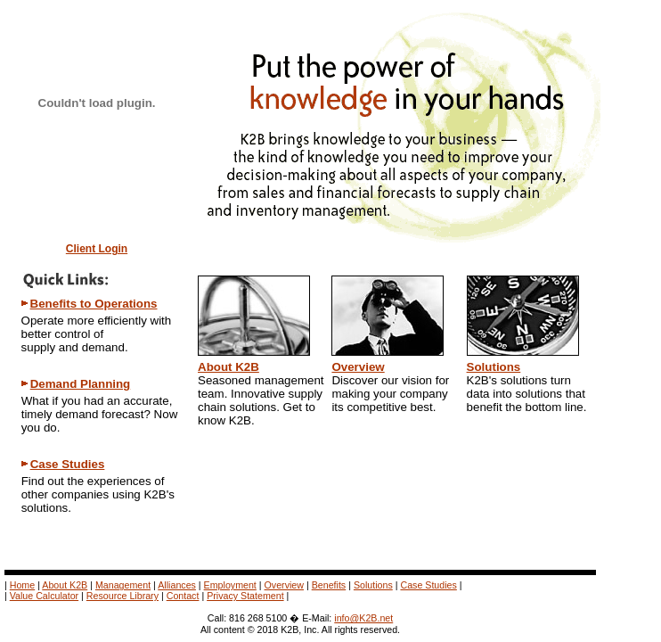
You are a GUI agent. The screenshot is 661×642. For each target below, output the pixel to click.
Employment (230, 585)
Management (123, 585)
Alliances (177, 585)
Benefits (329, 585)
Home (22, 585)
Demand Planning (80, 384)
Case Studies (67, 464)
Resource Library (122, 595)
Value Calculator (44, 595)
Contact (183, 595)
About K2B (228, 367)
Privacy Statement (245, 595)
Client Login (96, 249)
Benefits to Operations (94, 303)
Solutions (494, 367)
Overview (357, 367)
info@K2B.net (363, 618)
